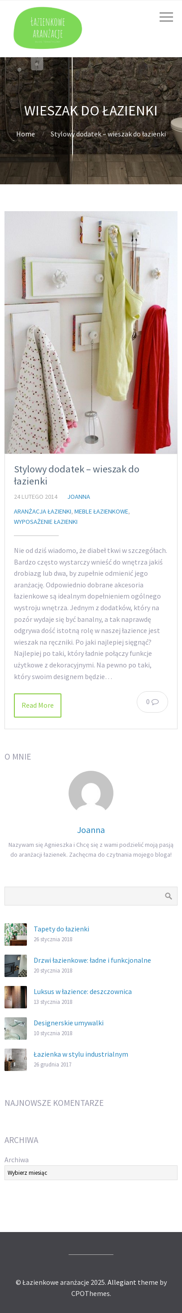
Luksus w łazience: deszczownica (83, 991)
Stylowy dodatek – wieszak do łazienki (76, 475)
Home (25, 133)
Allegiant (122, 1282)
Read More (38, 705)
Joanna (78, 497)
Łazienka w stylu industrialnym (81, 1054)
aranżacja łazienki (42, 511)
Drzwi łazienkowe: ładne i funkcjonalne (92, 960)
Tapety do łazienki (61, 928)
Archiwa (16, 1159)
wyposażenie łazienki (46, 522)
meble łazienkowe (101, 511)
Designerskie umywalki (69, 1022)
